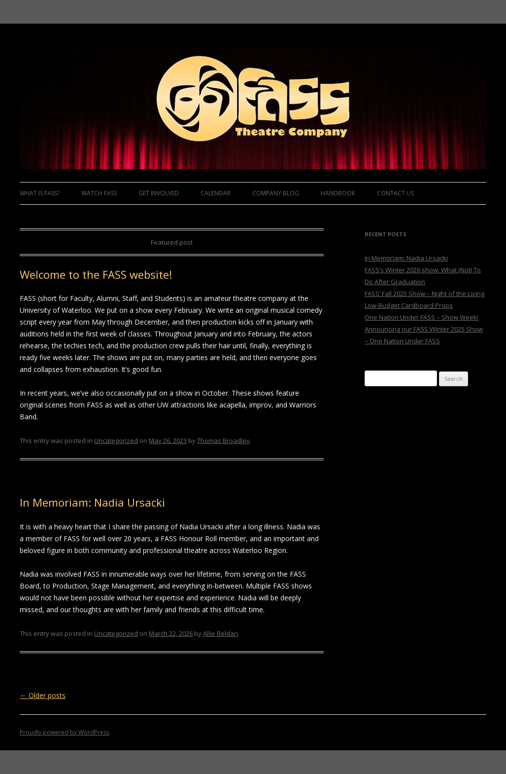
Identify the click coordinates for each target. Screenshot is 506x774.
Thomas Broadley (223, 440)
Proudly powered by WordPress (64, 732)
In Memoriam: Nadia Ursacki (92, 502)
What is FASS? (40, 193)
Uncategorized (116, 440)
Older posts (43, 695)
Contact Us (395, 193)
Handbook (338, 193)
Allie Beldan (220, 633)
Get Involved (158, 193)
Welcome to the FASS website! (96, 274)
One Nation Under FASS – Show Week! (421, 317)
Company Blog (275, 193)
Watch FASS (99, 193)
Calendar (216, 193)
